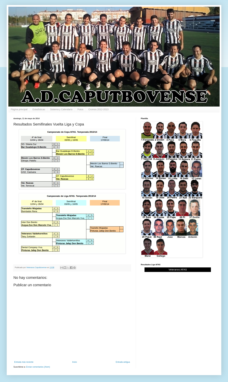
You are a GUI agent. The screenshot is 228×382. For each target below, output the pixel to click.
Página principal (19, 109)
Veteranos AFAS (177, 269)
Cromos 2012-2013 (98, 109)
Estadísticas (39, 109)
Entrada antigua (123, 362)
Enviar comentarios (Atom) (38, 367)
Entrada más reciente (23, 362)
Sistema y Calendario (61, 109)
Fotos (80, 109)
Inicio (74, 362)
